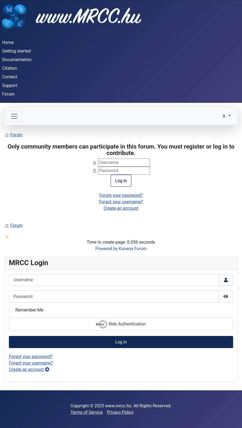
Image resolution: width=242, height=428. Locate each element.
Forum (8, 94)
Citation (9, 68)
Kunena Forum (133, 248)
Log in (121, 180)
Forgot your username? (121, 201)
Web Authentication (121, 324)
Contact (9, 76)
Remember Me (29, 310)
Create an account (121, 208)
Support (9, 85)
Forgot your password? (121, 195)
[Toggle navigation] (14, 116)
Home (8, 42)
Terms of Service (87, 412)
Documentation (16, 59)
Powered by (106, 248)
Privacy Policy (120, 412)
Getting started (16, 51)
